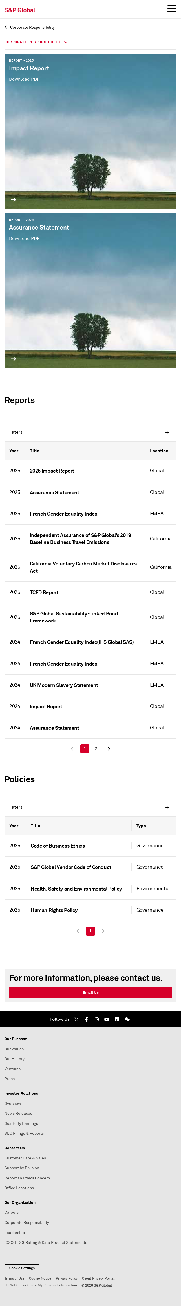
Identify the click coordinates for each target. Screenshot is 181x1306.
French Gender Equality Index (63, 514)
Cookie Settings (22, 1268)
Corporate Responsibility (30, 27)
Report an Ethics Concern (27, 1178)
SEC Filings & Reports (24, 1133)
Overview (13, 1103)
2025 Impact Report (52, 470)
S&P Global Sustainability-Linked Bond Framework (74, 617)
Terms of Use (15, 1278)
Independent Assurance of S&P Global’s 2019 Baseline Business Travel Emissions (80, 538)
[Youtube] (106, 1019)
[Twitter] (76, 1019)
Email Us (91, 992)
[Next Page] (108, 748)
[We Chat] (127, 1019)
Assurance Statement (54, 492)
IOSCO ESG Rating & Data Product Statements (46, 1242)
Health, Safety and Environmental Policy (76, 888)
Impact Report (46, 706)
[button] (90, 432)
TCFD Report (44, 592)
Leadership (15, 1232)
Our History (15, 1059)
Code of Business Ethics (58, 845)
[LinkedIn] (117, 1019)
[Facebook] (86, 1019)
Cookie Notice (40, 1278)
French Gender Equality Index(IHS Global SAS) (82, 642)
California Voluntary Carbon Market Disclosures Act (83, 567)
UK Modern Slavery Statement (64, 685)
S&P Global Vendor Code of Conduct (71, 867)
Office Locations (19, 1188)
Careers (12, 1212)
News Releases (18, 1113)
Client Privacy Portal (98, 1278)
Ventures (13, 1069)
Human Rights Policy (54, 910)
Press (10, 1078)
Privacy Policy (67, 1278)
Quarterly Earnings (21, 1123)
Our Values (14, 1049)
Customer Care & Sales (25, 1158)
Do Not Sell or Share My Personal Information (41, 1285)
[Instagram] (96, 1019)
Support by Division (22, 1168)
